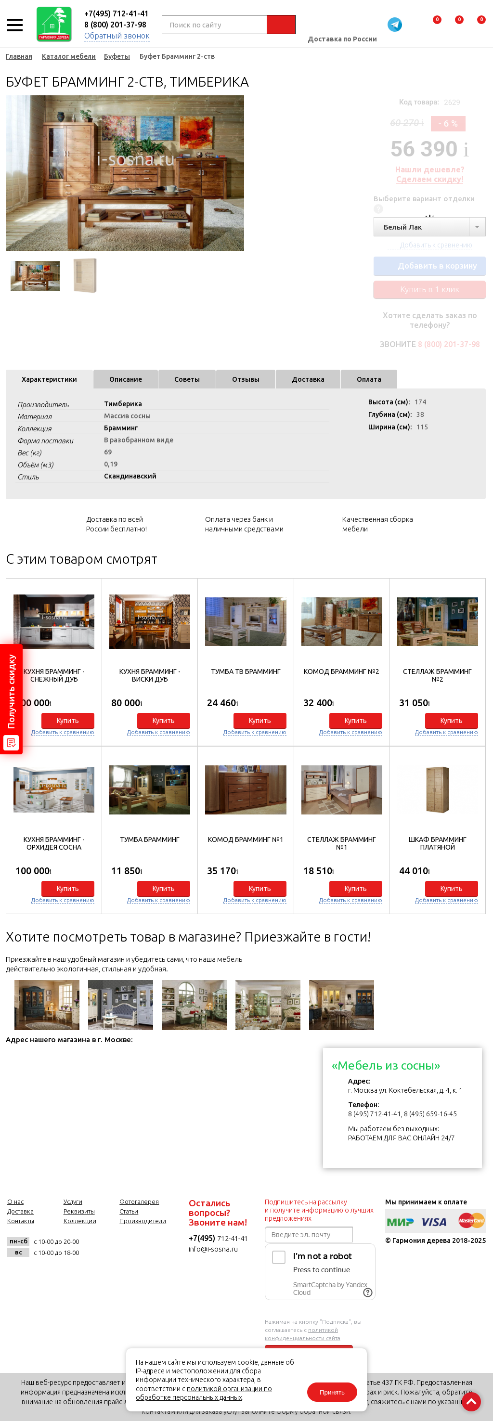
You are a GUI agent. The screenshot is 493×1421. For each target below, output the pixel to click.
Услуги (73, 1201)
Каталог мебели (69, 56)
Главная (19, 56)
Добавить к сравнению (62, 732)
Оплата (369, 379)
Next (237, 173)
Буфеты (117, 56)
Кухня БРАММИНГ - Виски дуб (150, 675)
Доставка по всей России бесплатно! (116, 524)
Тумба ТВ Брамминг (246, 671)
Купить (68, 720)
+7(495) (203, 1238)
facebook (120, 1247)
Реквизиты (79, 1211)
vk (96, 1247)
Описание (125, 379)
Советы (187, 379)
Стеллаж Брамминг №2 (437, 675)
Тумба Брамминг (150, 839)
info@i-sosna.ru (213, 1249)
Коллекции (80, 1220)
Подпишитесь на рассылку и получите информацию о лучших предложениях (319, 1210)
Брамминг (121, 428)
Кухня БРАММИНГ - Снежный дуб (54, 675)
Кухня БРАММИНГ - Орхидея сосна (54, 843)
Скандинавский (130, 476)
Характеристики (49, 379)
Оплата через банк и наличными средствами (244, 524)
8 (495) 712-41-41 (374, 1114)
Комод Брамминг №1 (246, 839)
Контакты (20, 1220)
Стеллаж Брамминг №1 (341, 843)
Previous (13, 173)
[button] (473, 743)
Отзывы (245, 379)
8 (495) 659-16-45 (430, 1114)
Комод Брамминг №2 (341, 671)
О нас (15, 1201)
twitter (143, 1247)
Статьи (128, 1211)
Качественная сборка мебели (377, 524)
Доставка (308, 379)
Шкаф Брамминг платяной (438, 843)
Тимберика (123, 404)
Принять (332, 1392)
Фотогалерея (139, 1201)
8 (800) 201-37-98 (115, 24)
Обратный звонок (117, 35)
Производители (142, 1220)
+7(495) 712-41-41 (116, 13)
